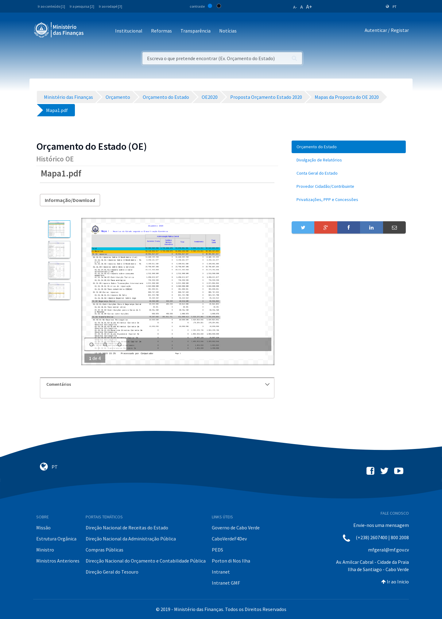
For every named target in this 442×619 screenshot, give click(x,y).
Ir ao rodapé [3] (110, 6)
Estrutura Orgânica (56, 539)
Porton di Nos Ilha (231, 561)
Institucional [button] (128, 31)
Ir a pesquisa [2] (82, 6)
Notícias (228, 31)
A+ (309, 6)
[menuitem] (349, 147)
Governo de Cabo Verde (236, 527)
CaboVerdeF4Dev (229, 539)
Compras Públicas (104, 550)
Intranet (221, 572)
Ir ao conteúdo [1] (51, 6)
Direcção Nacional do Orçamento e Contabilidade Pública (146, 561)
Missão (43, 527)
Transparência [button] (195, 31)
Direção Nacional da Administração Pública (131, 539)
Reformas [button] (161, 31)
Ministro (45, 550)
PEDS (217, 550)
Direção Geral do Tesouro (112, 572)
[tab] (157, 384)
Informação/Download (70, 200)
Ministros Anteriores (57, 561)
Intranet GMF (226, 583)
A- (295, 7)
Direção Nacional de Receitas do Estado (127, 527)
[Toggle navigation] (93, 31)
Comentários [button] (157, 384)
